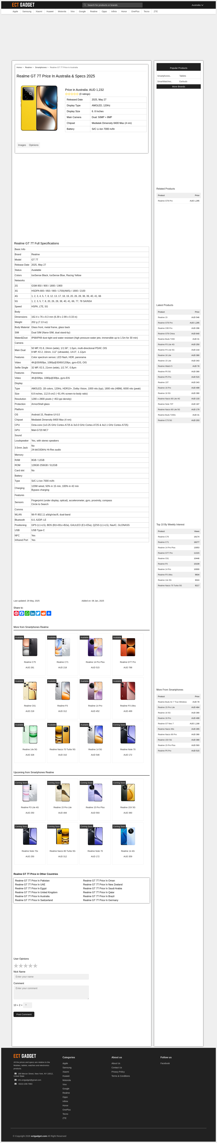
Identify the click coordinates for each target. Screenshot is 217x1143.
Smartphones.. (164, 76)
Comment (19, 983)
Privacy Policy (118, 1072)
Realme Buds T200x (167, 415)
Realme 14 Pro (164, 569)
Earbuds (183, 81)
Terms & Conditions (121, 1076)
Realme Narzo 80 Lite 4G (169, 399)
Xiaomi (66, 1072)
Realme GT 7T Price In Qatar (98, 892)
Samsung (67, 1068)
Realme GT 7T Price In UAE (30, 884)
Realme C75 (163, 537)
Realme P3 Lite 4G (166, 344)
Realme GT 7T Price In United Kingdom (36, 892)
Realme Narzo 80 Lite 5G (169, 409)
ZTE (64, 1118)
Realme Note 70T (165, 404)
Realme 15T (163, 382)
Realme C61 (163, 558)
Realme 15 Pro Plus (166, 745)
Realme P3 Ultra (165, 575)
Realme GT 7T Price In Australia (32, 896)
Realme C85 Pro (165, 328)
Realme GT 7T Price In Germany (100, 900)
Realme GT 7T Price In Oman (99, 880)
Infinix (65, 1101)
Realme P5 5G (164, 371)
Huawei (66, 1076)
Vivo (65, 1084)
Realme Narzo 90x (166, 729)
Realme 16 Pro (164, 388)
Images (22, 145)
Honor (65, 1105)
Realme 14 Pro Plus (166, 547)
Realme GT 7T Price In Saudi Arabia (102, 888)
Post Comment (24, 1014)
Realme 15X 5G (165, 740)
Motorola (67, 1080)
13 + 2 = (23, 1005)
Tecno (65, 1114)
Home (19, 67)
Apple (65, 1063)
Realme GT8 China (166, 333)
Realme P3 (163, 564)
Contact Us (117, 1068)
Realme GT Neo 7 (166, 723)
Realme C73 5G (165, 420)
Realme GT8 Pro (165, 201)
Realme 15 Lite (164, 361)
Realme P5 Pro (164, 377)
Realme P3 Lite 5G (166, 350)
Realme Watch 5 (165, 366)
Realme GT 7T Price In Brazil (98, 896)
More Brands (178, 86)
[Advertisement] (108, 38)
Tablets (182, 76)
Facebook (165, 1063)
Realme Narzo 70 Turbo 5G (170, 585)
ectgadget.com (39, 1136)
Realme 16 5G (164, 393)
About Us (116, 1063)
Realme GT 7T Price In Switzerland (34, 900)
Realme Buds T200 (166, 339)
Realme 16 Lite (164, 355)
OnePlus (67, 1110)
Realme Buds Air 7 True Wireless (172, 702)
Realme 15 (162, 317)
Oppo (65, 1097)
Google (66, 1089)
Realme (28, 67)
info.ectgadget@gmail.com (29, 1080)
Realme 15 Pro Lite (166, 707)
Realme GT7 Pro (165, 553)
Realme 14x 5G (164, 580)
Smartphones (41, 67)
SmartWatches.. (164, 81)
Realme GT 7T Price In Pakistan (32, 880)
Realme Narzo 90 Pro (167, 734)
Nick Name (19, 971)
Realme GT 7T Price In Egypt (30, 888)
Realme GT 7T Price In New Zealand (103, 884)
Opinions (33, 145)
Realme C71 (163, 542)
